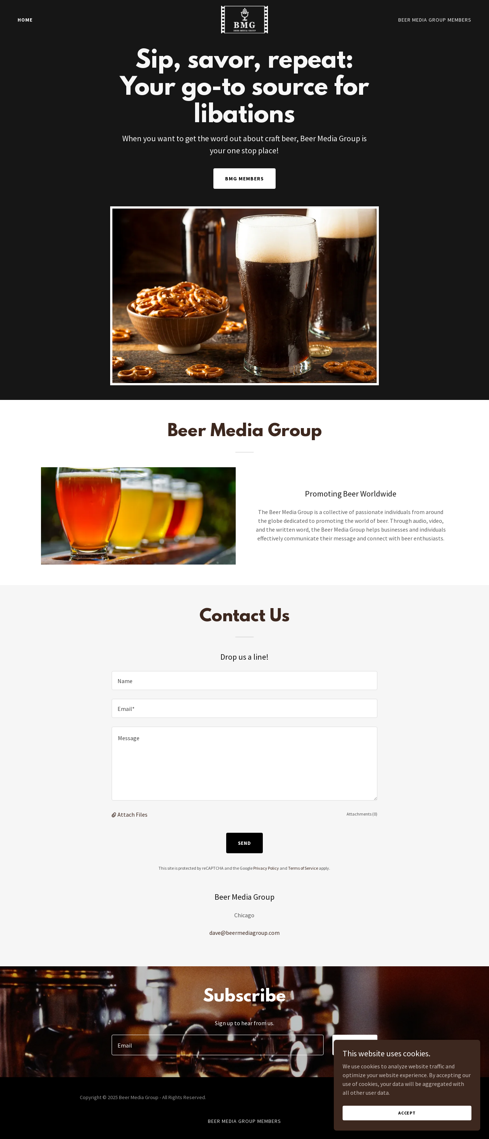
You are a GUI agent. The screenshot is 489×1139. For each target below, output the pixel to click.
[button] (114, 814)
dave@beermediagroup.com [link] (244, 932)
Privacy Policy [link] (266, 868)
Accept (407, 1113)
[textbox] (244, 680)
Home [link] (25, 19)
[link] (244, 18)
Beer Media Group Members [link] (434, 19)
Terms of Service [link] (303, 868)
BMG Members (244, 178)
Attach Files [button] (132, 814)
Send (244, 843)
